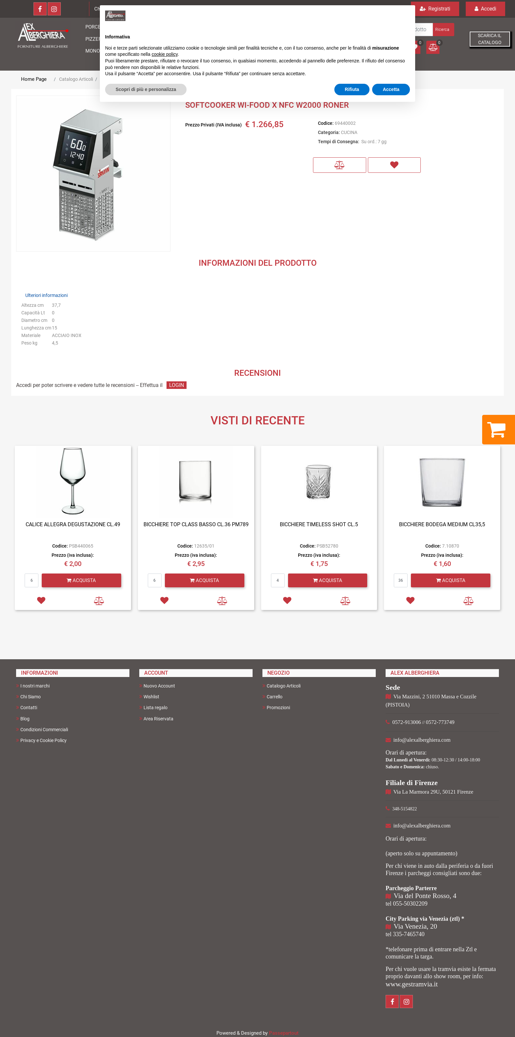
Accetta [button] (391, 89)
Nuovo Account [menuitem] (157, 685)
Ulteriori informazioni (46, 295)
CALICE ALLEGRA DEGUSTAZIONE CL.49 (73, 524)
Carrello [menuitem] (272, 696)
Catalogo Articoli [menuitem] (281, 685)
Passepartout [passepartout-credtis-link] (284, 1033)
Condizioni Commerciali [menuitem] (42, 729)
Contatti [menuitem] (26, 707)
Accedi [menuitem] (485, 9)
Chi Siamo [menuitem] (28, 696)
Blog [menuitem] (23, 718)
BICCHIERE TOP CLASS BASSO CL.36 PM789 (196, 524)
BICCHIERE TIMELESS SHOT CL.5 (319, 524)
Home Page (34, 79)
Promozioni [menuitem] (276, 707)
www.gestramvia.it (412, 984)
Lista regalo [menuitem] (153, 707)
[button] (443, 29)
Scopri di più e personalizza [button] (146, 89)
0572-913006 (406, 722)
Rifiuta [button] (352, 89)
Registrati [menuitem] (435, 9)
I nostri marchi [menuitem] (33, 685)
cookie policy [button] (165, 54)
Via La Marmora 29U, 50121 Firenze (433, 792)
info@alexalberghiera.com (422, 740)
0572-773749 (440, 722)
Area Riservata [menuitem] (156, 718)
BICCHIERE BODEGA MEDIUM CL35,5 (442, 524)
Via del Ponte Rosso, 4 (425, 896)
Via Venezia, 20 (415, 926)
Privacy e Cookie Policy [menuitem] (41, 740)
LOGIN (176, 385)
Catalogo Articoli (76, 79)
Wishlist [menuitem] (149, 696)
